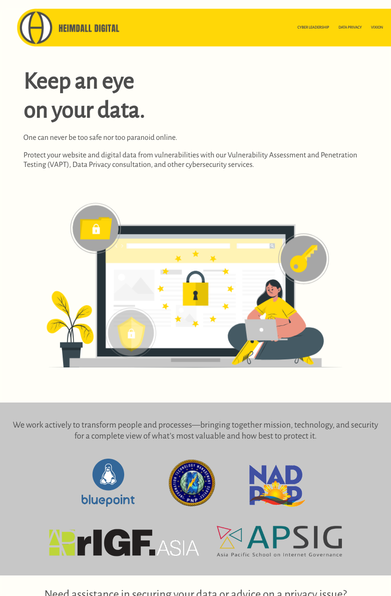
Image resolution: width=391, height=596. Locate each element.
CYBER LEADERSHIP (313, 28)
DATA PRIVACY (350, 28)
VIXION (377, 28)
